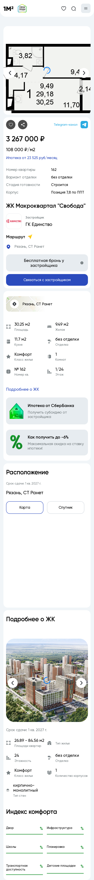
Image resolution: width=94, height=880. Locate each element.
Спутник (66, 507)
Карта (24, 507)
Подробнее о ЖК (22, 389)
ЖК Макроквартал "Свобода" (46, 205)
